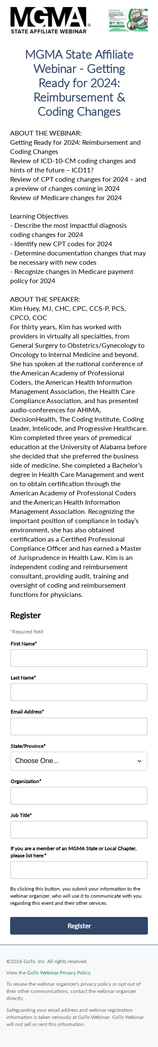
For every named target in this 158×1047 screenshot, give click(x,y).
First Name (23, 644)
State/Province (27, 746)
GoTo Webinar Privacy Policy (59, 972)
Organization (25, 781)
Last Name (22, 678)
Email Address (26, 711)
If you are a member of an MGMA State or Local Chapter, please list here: (74, 852)
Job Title (20, 815)
